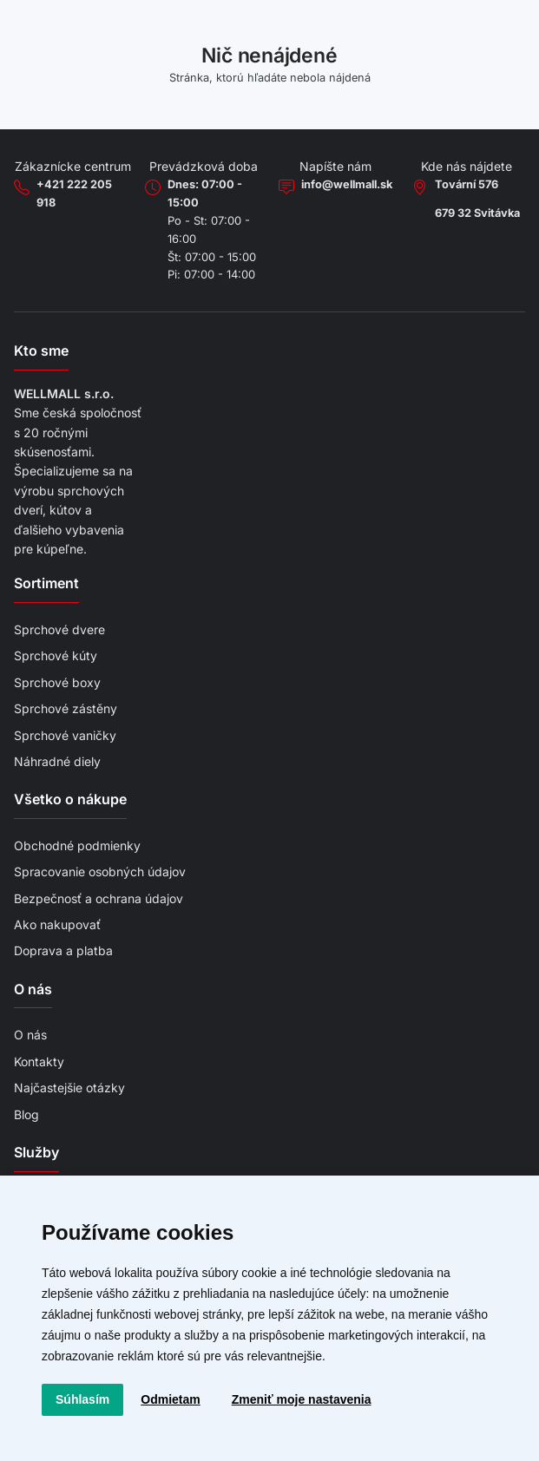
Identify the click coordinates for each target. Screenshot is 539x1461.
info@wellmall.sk (346, 184)
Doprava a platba (63, 950)
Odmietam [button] (170, 1399)
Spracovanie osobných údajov (100, 871)
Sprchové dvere (59, 629)
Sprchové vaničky (65, 735)
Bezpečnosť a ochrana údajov (98, 898)
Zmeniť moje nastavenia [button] (301, 1399)
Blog (26, 1114)
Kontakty (39, 1061)
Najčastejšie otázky (69, 1087)
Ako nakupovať (57, 924)
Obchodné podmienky (77, 845)
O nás (30, 1034)
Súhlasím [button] (82, 1399)
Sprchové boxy (57, 682)
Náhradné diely (57, 761)
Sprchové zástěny (65, 708)
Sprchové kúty (55, 655)
